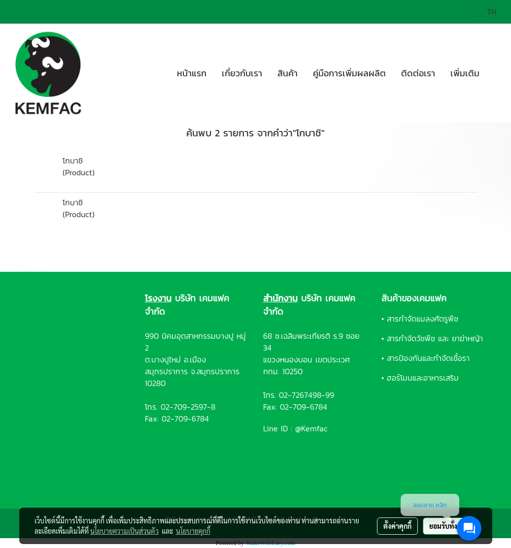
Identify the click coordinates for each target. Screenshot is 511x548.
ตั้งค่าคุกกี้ (397, 525)
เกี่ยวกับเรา (242, 73)
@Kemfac (311, 428)
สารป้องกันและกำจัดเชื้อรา (428, 358)
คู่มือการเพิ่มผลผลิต (349, 73)
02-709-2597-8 (188, 407)
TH (485, 12)
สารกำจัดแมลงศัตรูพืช (422, 318)
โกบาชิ (73, 160)
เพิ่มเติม (464, 73)
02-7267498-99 (306, 395)
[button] (496, 73)
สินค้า (287, 73)
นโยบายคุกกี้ (193, 530)
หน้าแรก (191, 73)
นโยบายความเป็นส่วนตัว (124, 530)
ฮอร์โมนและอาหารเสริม (423, 378)
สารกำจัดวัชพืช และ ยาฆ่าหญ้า (435, 338)
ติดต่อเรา (418, 73)
